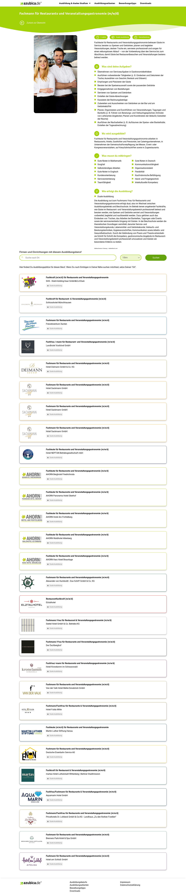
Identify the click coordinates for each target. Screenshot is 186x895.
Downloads (145, 3)
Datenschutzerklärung (130, 885)
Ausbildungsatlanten (104, 3)
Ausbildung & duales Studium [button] (73, 3)
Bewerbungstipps (127, 3)
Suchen (156, 257)
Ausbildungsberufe (78, 882)
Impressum (125, 882)
